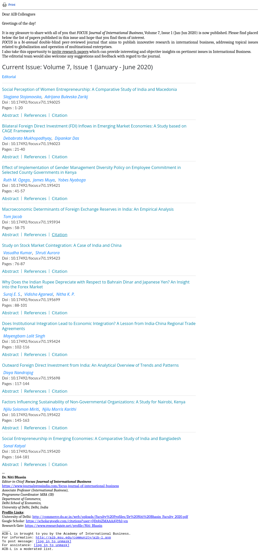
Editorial (9, 76)
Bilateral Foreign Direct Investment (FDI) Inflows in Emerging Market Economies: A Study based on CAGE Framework (94, 128)
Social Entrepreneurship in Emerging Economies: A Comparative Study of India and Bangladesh (91, 438)
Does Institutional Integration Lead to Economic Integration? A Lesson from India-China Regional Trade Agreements (99, 326)
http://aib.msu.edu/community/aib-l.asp (73, 538)
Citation (60, 115)
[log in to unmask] (53, 541)
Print (11, 5)
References (35, 115)
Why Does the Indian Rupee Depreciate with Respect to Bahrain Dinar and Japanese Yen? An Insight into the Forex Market (95, 284)
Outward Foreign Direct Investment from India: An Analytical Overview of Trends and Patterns (90, 365)
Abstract (10, 115)
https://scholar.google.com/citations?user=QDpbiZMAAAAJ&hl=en (77, 521)
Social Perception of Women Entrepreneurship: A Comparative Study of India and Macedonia (89, 89)
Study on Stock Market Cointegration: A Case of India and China (62, 245)
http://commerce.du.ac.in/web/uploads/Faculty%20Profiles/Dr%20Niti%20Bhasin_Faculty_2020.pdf (110, 517)
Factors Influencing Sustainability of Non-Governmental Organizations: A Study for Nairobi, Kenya (93, 402)
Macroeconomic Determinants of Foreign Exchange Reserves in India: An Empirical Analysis (88, 209)
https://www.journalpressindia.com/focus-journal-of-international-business (60, 486)
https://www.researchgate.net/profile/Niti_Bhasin (63, 525)
